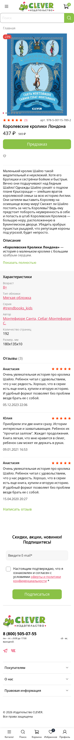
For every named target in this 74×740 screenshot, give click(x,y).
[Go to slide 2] (6, 113)
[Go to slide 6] (17, 113)
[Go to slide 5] (14, 113)
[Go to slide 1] (3, 113)
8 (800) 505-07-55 (20, 633)
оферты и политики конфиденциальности (37, 579)
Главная (9, 28)
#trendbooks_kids (18, 308)
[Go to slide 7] (19, 113)
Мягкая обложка (17, 297)
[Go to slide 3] (8, 113)
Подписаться (37, 594)
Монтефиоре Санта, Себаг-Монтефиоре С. (37, 320)
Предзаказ (37, 144)
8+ (5, 287)
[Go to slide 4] (11, 113)
